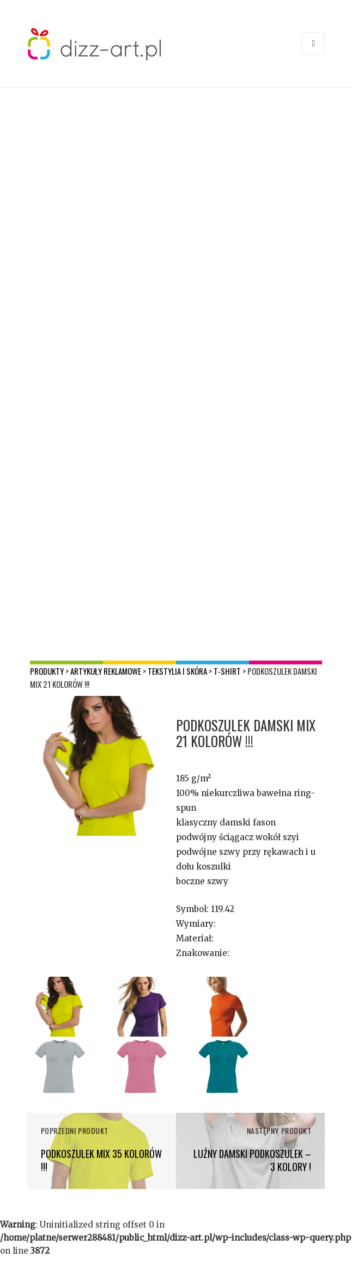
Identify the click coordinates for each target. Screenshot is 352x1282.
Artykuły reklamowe (105, 671)
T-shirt (227, 671)
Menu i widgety (313, 54)
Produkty (47, 671)
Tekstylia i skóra (177, 671)
